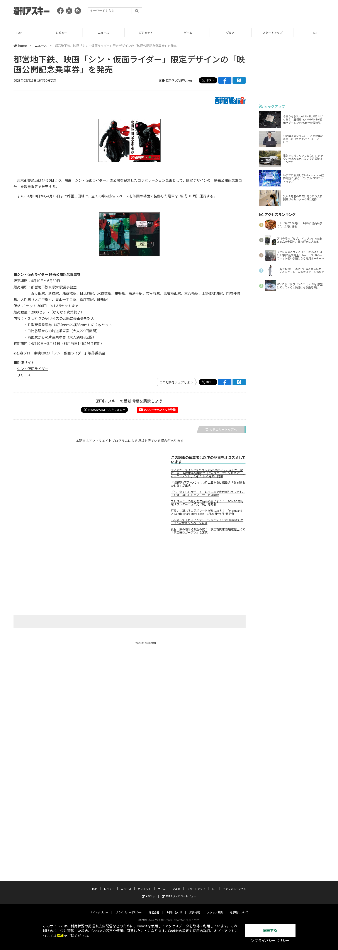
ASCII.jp (148, 892)
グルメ (232, 32)
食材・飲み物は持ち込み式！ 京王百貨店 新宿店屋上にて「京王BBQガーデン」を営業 (208, 531)
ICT (214, 884)
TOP (21, 32)
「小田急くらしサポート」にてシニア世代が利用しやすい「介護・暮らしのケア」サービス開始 (208, 493)
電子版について (239, 908)
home (20, 45)
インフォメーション (234, 884)
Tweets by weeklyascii (145, 642)
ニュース (105, 32)
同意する (270, 930)
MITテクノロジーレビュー (179, 892)
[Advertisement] (245, 12)
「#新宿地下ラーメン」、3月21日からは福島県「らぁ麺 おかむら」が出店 (208, 484)
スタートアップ (275, 32)
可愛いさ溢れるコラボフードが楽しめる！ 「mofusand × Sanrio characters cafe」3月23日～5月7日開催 (206, 512)
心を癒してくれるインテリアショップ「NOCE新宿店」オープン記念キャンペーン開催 (207, 521)
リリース (24, 375)
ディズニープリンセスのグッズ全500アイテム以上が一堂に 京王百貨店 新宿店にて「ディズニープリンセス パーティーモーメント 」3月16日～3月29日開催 (208, 473)
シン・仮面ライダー (32, 368)
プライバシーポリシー (128, 908)
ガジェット (148, 32)
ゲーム (190, 32)
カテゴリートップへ (221, 429)
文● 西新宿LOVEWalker (175, 80)
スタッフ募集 (215, 908)
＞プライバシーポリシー (270, 941)
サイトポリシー (99, 908)
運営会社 (154, 908)
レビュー (63, 32)
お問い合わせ (174, 908)
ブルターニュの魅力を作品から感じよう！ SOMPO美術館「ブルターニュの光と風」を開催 (207, 503)
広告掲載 (194, 908)
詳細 (60, 936)
